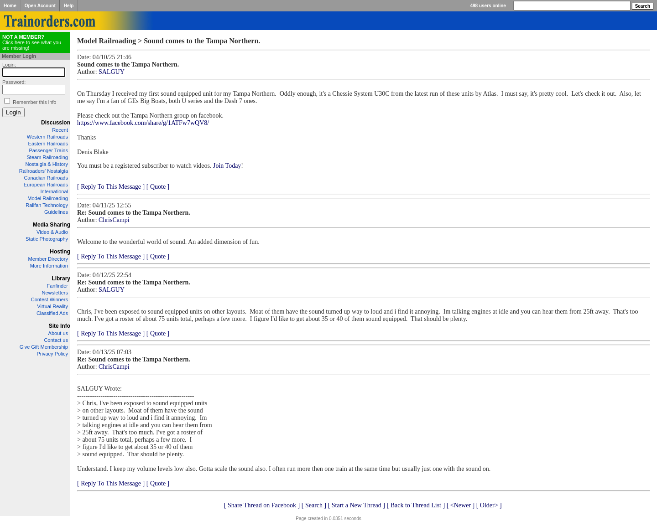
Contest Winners (49, 299)
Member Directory (48, 259)
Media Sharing (51, 225)
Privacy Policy (52, 353)
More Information (49, 265)
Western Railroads (47, 136)
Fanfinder (57, 286)
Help (69, 5)
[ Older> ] (489, 505)
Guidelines (56, 212)
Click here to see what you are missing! (31, 42)
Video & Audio (52, 232)
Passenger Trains (48, 150)
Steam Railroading (47, 157)
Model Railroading (47, 198)
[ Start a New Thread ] (356, 505)
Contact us (56, 340)
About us (58, 333)
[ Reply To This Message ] (111, 186)
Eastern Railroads (48, 143)
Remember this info (34, 102)
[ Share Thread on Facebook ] (262, 505)
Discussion (55, 122)
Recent (60, 130)
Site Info (59, 326)
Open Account (40, 5)
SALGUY (112, 71)
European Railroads (46, 184)
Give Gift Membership (44, 347)
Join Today (227, 165)
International (54, 191)
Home (10, 5)
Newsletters (55, 292)
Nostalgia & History (46, 164)
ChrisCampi (114, 220)
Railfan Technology (47, 205)
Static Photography (47, 239)
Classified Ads (52, 313)
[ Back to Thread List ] (415, 505)
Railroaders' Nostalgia (43, 171)
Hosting (60, 251)
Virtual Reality (52, 306)
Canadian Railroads (46, 178)
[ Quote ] (158, 186)
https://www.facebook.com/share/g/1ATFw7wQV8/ (143, 122)
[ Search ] (314, 505)
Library (61, 278)
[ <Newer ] (461, 505)
